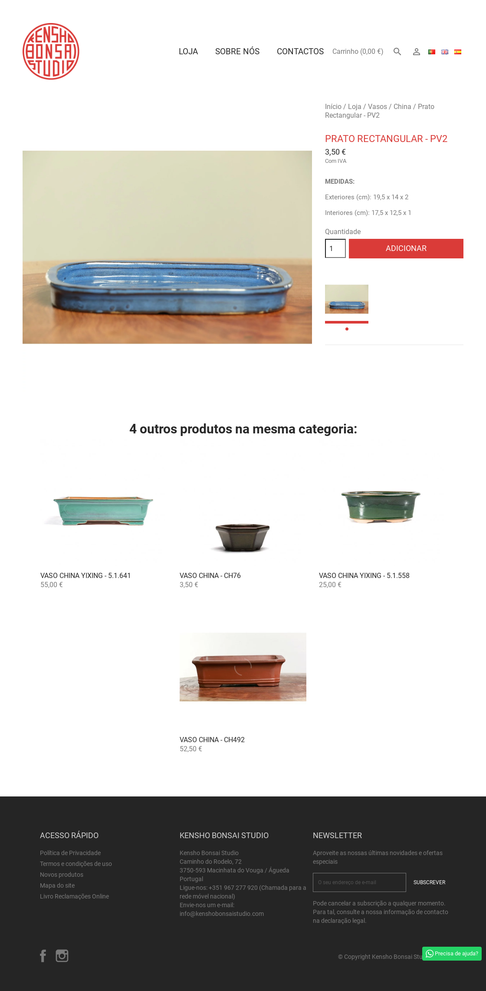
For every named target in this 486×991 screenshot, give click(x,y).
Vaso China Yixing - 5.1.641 (85, 575)
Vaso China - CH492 (212, 740)
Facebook (43, 956)
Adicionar (406, 248)
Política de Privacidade (70, 852)
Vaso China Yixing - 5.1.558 (364, 575)
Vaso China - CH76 (210, 575)
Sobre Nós (237, 51)
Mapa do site (57, 885)
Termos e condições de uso (76, 863)
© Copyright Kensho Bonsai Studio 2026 (392, 956)
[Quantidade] (335, 248)
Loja (188, 51)
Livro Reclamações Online (74, 896)
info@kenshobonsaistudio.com (222, 913)
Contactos (300, 51)
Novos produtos (61, 874)
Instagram (62, 956)
